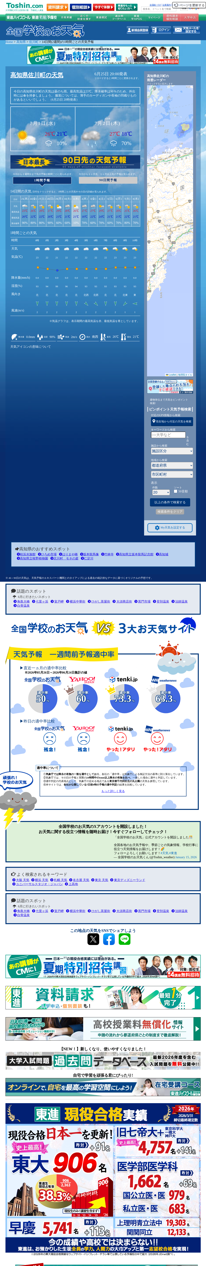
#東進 (173, 853)
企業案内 (167, 5)
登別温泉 (161, 601)
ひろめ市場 (47, 554)
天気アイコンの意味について (30, 346)
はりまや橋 (68, 554)
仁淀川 (87, 558)
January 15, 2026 (186, 857)
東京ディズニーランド (127, 880)
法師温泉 (179, 601)
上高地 (71, 884)
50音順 (183, 491)
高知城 (162, 554)
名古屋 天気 (79, 880)
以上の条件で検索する (170, 502)
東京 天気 (99, 880)
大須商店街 (122, 601)
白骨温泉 (21, 605)
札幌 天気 (58, 880)
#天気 (165, 853)
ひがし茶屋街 (99, 601)
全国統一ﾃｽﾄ (155, 5)
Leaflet (171, 374)
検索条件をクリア (170, 511)
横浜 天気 (39, 880)
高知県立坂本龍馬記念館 (134, 554)
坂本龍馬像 (89, 554)
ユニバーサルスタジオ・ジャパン (37, 884)
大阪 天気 (20, 880)
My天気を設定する (170, 527)
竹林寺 (107, 554)
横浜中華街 (75, 601)
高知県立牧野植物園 (32, 558)
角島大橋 (21, 601)
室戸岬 (57, 601)
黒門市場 (142, 601)
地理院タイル (185, 374)
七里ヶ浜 (40, 601)
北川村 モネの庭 (64, 558)
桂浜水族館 (26, 554)
